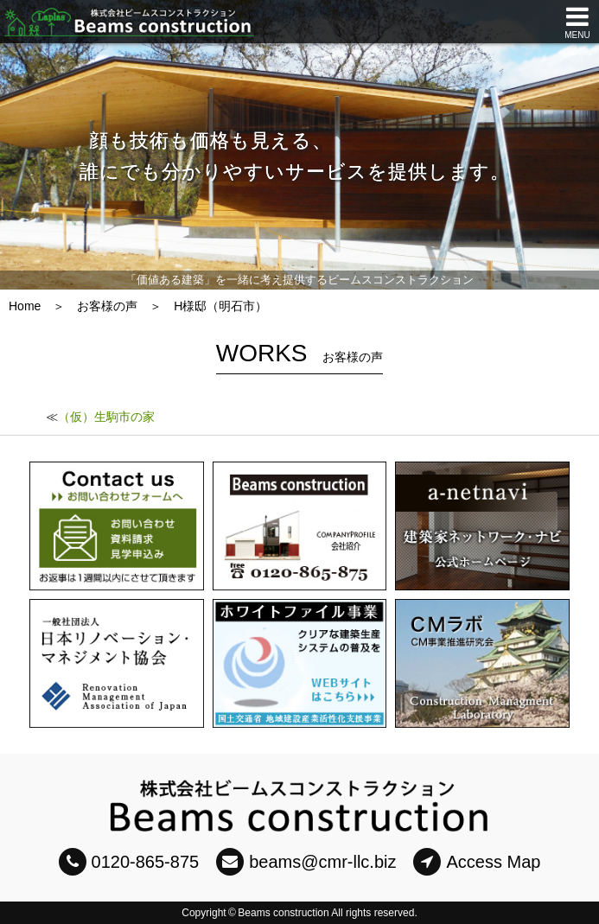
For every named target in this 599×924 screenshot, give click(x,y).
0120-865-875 (129, 861)
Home (25, 306)
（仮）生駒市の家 (106, 417)
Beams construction (283, 913)
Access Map (476, 861)
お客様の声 (107, 306)
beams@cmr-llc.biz (306, 861)
